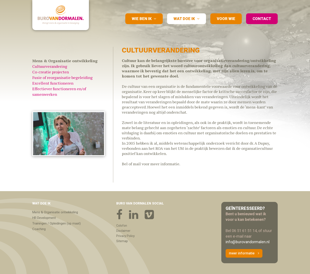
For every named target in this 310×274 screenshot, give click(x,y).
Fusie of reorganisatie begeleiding (62, 77)
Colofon (121, 225)
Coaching (39, 229)
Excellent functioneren (52, 83)
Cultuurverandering (49, 66)
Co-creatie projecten (50, 71)
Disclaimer (123, 230)
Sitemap (122, 241)
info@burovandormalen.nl (248, 242)
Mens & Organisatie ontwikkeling (55, 212)
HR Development (44, 218)
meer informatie (241, 253)
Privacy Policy (125, 235)
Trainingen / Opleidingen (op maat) (56, 223)
